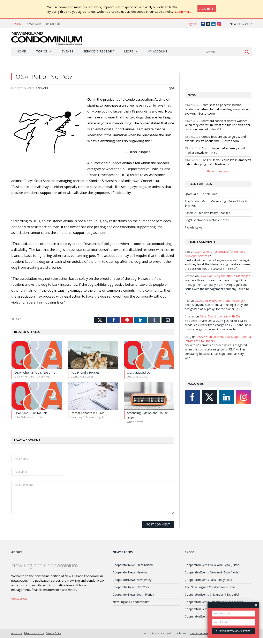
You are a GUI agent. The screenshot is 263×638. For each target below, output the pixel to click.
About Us (16, 633)
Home (21, 51)
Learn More (183, 11)
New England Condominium (131, 602)
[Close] (206, 8)
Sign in (192, 24)
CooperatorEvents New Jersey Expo (208, 580)
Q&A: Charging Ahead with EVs (220, 316)
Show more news (218, 171)
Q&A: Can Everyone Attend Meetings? (225, 276)
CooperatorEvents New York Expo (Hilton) (212, 565)
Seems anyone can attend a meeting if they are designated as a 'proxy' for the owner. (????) (216, 307)
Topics (41, 51)
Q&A (171, 88)
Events (67, 51)
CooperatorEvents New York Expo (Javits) (212, 572)
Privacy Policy (53, 633)
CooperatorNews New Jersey (132, 580)
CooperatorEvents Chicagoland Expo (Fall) (213, 594)
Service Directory (98, 51)
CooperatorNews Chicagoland (133, 565)
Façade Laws (193, 227)
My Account (157, 51)
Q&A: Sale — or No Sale (44, 24)
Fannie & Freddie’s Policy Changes (207, 213)
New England (241, 24)
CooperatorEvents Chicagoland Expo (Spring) (214, 602)
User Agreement (199, 633)
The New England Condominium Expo (210, 587)
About (16, 552)
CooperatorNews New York (131, 587)
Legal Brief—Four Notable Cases (207, 220)
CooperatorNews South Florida (133, 594)
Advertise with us (34, 633)
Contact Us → (21, 598)
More (128, 51)
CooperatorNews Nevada (130, 572)
